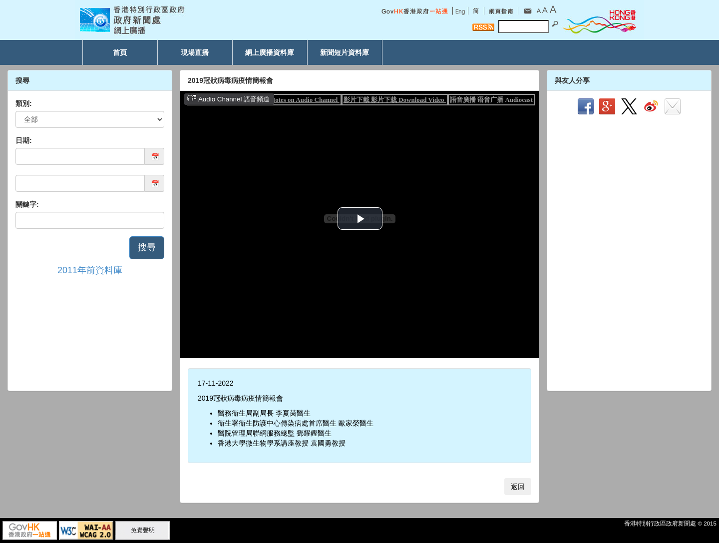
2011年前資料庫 (89, 270)
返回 (518, 487)
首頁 (120, 52)
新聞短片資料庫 (344, 52)
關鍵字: (27, 204)
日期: (23, 140)
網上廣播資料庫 (269, 52)
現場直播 (195, 52)
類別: (23, 103)
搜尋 (147, 247)
